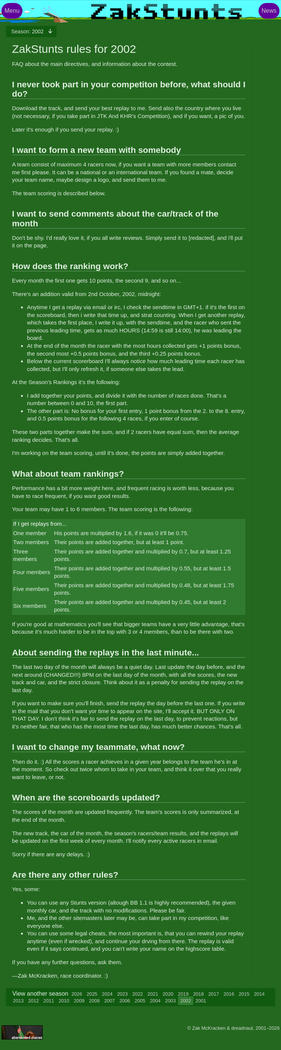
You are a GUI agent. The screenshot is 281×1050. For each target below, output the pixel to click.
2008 (94, 1001)
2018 (198, 994)
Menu (11, 10)
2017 (213, 994)
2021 (153, 994)
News (269, 10)
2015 (244, 994)
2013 (18, 1001)
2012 (33, 1001)
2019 (183, 994)
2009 (79, 1001)
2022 (137, 994)
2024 (107, 994)
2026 (77, 994)
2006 (125, 1001)
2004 (155, 1001)
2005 (140, 1001)
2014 (259, 994)
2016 (229, 994)
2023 (122, 994)
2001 (201, 1001)
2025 (92, 994)
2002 (28, 31)
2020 (168, 994)
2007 (109, 1001)
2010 (63, 1001)
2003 (170, 1001)
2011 (48, 1001)
